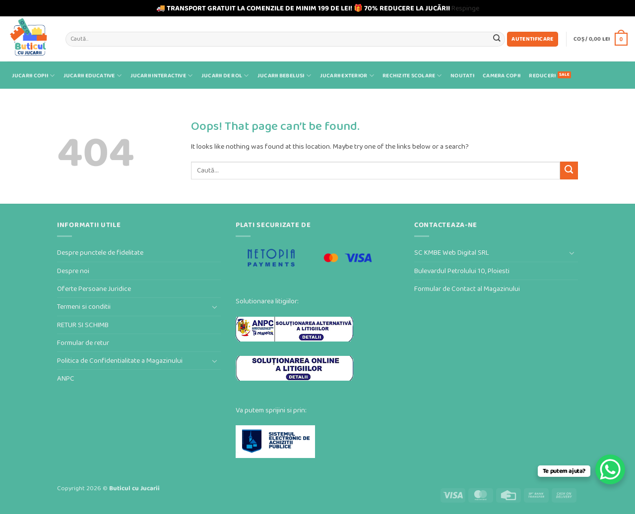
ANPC (65, 378)
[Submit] (497, 39)
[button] (532, 39)
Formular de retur (83, 342)
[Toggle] (215, 306)
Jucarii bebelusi (284, 75)
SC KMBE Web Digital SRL (451, 252)
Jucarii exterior (347, 75)
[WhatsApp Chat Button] (610, 469)
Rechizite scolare (412, 75)
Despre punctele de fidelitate (100, 252)
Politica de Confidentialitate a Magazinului (120, 360)
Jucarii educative (93, 75)
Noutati (462, 75)
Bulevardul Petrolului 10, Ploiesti (461, 271)
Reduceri (542, 75)
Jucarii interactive (161, 75)
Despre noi (73, 271)
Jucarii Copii (33, 75)
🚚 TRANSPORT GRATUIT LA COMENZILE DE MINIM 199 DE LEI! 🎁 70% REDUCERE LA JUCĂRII (303, 8)
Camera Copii (501, 75)
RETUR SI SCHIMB (83, 325)
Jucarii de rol (225, 75)
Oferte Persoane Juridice (94, 288)
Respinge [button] (465, 8)
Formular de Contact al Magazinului (467, 288)
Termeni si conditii (84, 306)
